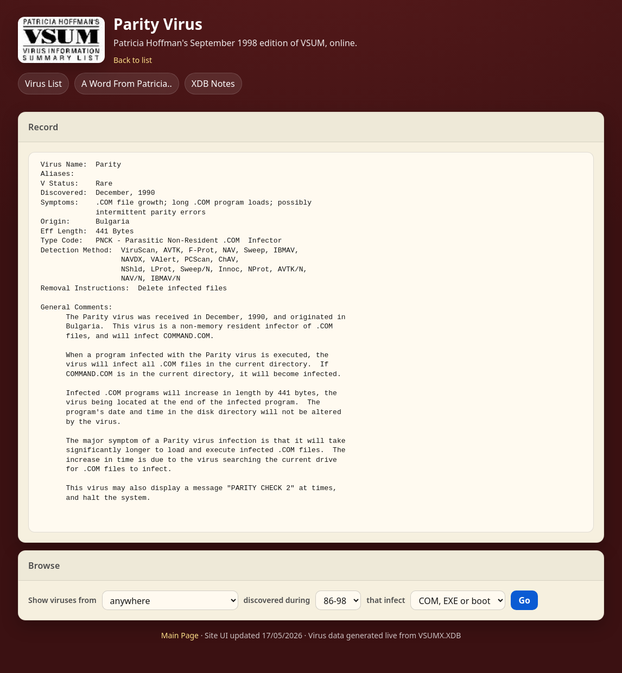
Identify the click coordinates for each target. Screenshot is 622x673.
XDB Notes (213, 84)
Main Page (180, 635)
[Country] (170, 600)
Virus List (43, 84)
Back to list (132, 60)
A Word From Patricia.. (126, 84)
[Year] (338, 600)
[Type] (457, 600)
